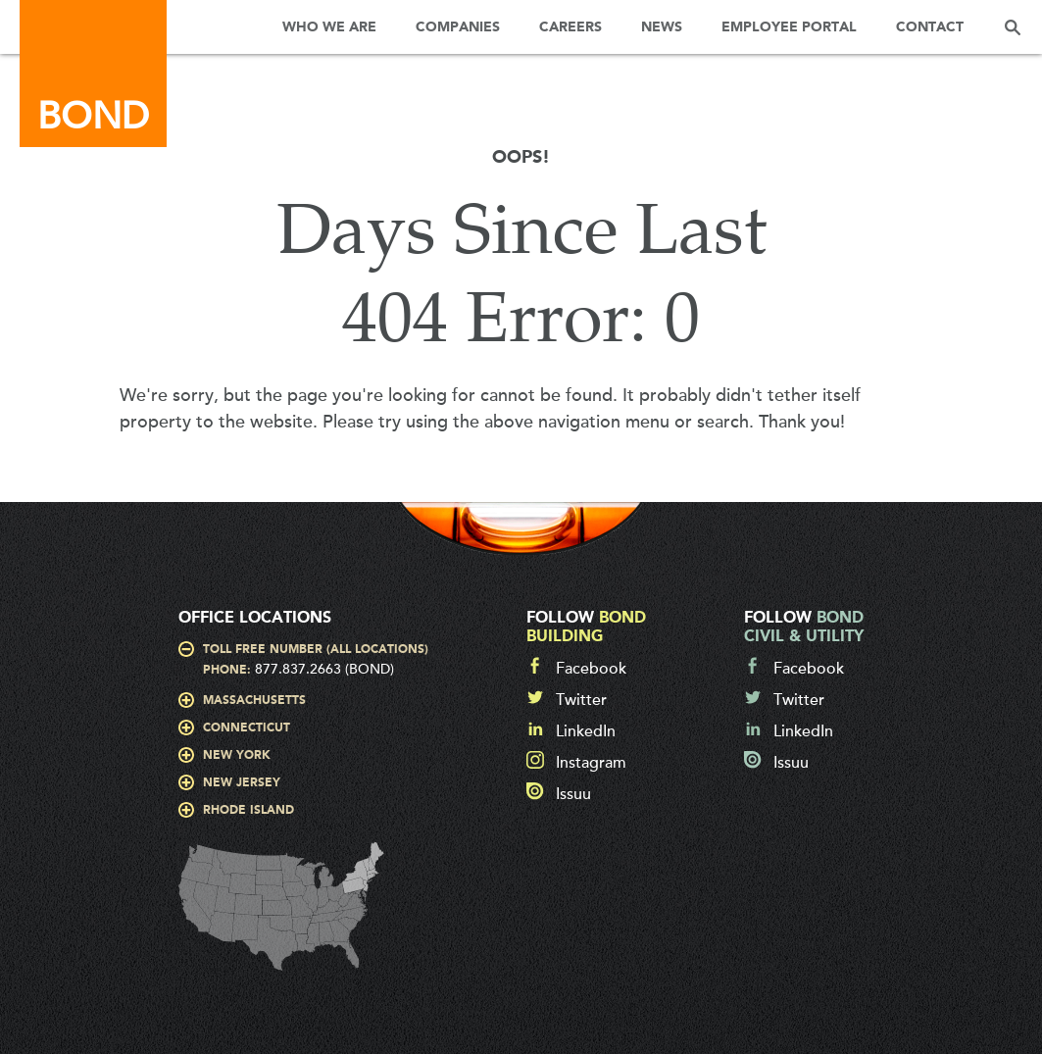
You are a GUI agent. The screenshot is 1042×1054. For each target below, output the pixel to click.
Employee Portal (789, 27)
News (661, 27)
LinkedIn (586, 731)
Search (1012, 27)
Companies (458, 27)
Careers (570, 27)
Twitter (581, 700)
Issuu (573, 794)
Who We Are (329, 27)
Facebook (591, 668)
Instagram (591, 763)
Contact (930, 27)
